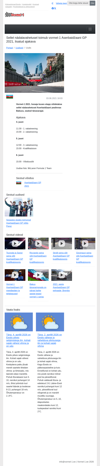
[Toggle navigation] (90, 29)
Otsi (92, 3)
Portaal (9, 48)
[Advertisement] (81, 66)
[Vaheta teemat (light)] (61, 3)
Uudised (19, 48)
